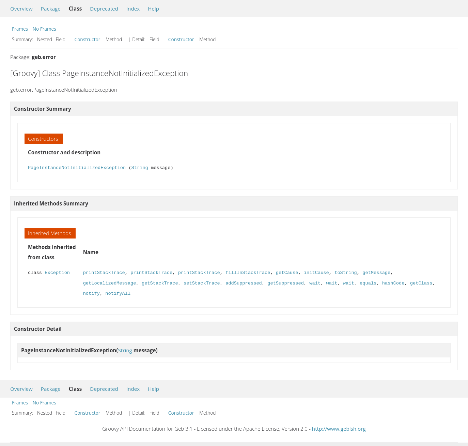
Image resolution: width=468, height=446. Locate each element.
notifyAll (117, 293)
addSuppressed (243, 283)
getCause (287, 273)
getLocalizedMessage (109, 283)
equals (368, 283)
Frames (20, 29)
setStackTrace (202, 283)
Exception (57, 273)
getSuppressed (285, 283)
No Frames (44, 29)
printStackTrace (104, 273)
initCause (316, 273)
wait (315, 283)
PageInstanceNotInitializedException (77, 168)
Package (51, 8)
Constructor (87, 39)
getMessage (376, 273)
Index (133, 8)
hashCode (393, 283)
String (139, 168)
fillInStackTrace (247, 273)
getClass (421, 283)
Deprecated (104, 8)
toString (345, 273)
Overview (21, 8)
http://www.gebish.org (339, 428)
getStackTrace (160, 283)
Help (153, 8)
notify (91, 293)
